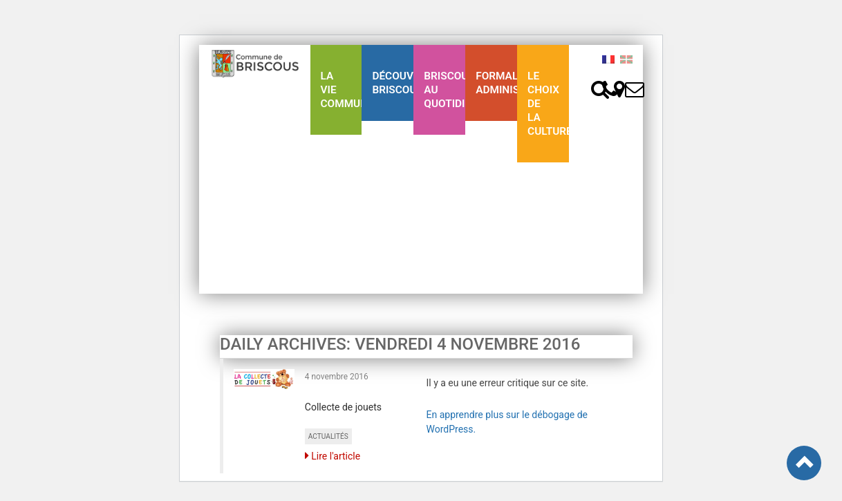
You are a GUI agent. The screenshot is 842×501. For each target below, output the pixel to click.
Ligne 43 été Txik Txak (335, 228)
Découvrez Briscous (392, 83)
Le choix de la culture (548, 104)
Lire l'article (332, 456)
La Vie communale (341, 90)
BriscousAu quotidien (444, 90)
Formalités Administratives (496, 83)
